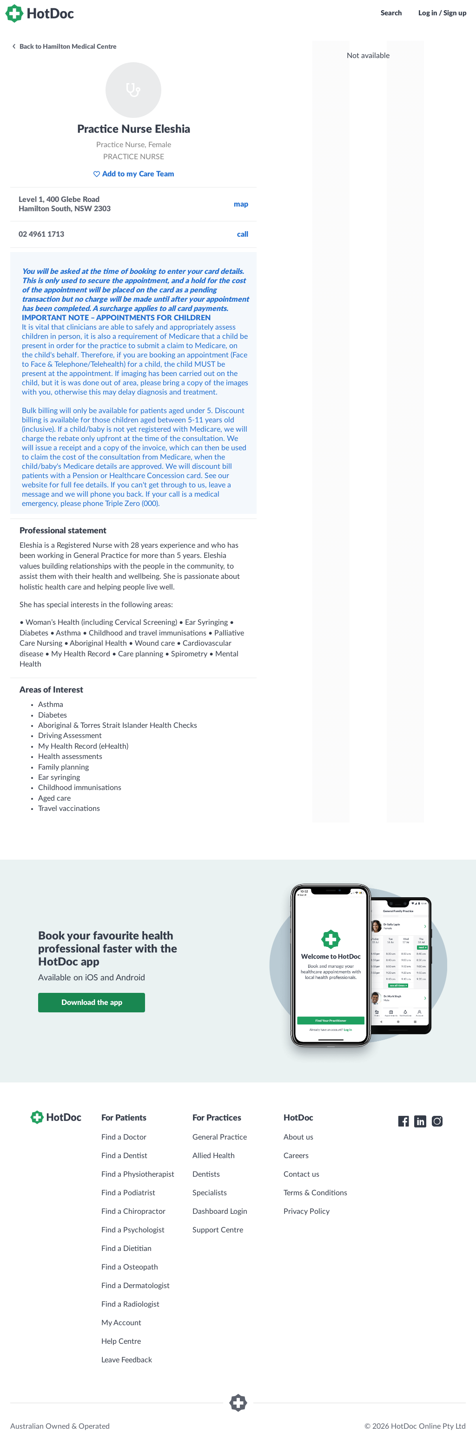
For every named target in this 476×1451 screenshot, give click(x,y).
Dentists (206, 1174)
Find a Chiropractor (133, 1211)
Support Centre (217, 1230)
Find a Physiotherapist (137, 1174)
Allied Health (213, 1156)
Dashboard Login (219, 1211)
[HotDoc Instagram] (437, 1121)
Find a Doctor (123, 1137)
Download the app (91, 1002)
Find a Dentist (124, 1156)
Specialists (209, 1193)
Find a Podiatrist (128, 1193)
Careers (296, 1156)
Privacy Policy (307, 1211)
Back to (64, 47)
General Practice (219, 1137)
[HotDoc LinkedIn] (420, 1121)
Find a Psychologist (133, 1230)
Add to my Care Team (133, 174)
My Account (121, 1323)
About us (298, 1137)
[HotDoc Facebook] (403, 1121)
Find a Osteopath (129, 1267)
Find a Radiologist (130, 1304)
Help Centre (121, 1341)
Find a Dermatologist (135, 1285)
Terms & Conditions (315, 1193)
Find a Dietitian (126, 1248)
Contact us (301, 1174)
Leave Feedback (126, 1360)
